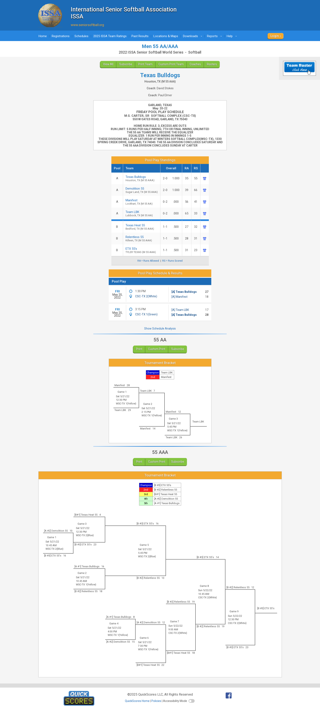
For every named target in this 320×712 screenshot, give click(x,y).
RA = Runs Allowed (148, 260)
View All (108, 64)
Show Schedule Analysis (160, 328)
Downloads (193, 36)
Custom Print (156, 349)
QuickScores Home (137, 701)
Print (139, 349)
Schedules (81, 36)
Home (43, 36)
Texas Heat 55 (142, 226)
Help (232, 36)
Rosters (212, 64)
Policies (156, 701)
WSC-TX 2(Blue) (85, 535)
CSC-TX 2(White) (146, 296)
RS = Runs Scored (172, 260)
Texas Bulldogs (142, 178)
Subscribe (125, 64)
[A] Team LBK (180, 309)
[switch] (192, 701)
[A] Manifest (179, 296)
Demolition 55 (142, 190)
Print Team (145, 64)
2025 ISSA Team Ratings (110, 36)
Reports (215, 36)
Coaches (195, 64)
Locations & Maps (165, 36)
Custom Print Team (171, 64)
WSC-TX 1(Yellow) (126, 403)
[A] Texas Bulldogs (184, 291)
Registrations (61, 36)
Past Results (140, 36)
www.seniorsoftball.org (87, 25)
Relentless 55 (142, 238)
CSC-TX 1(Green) (146, 314)
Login (274, 36)
